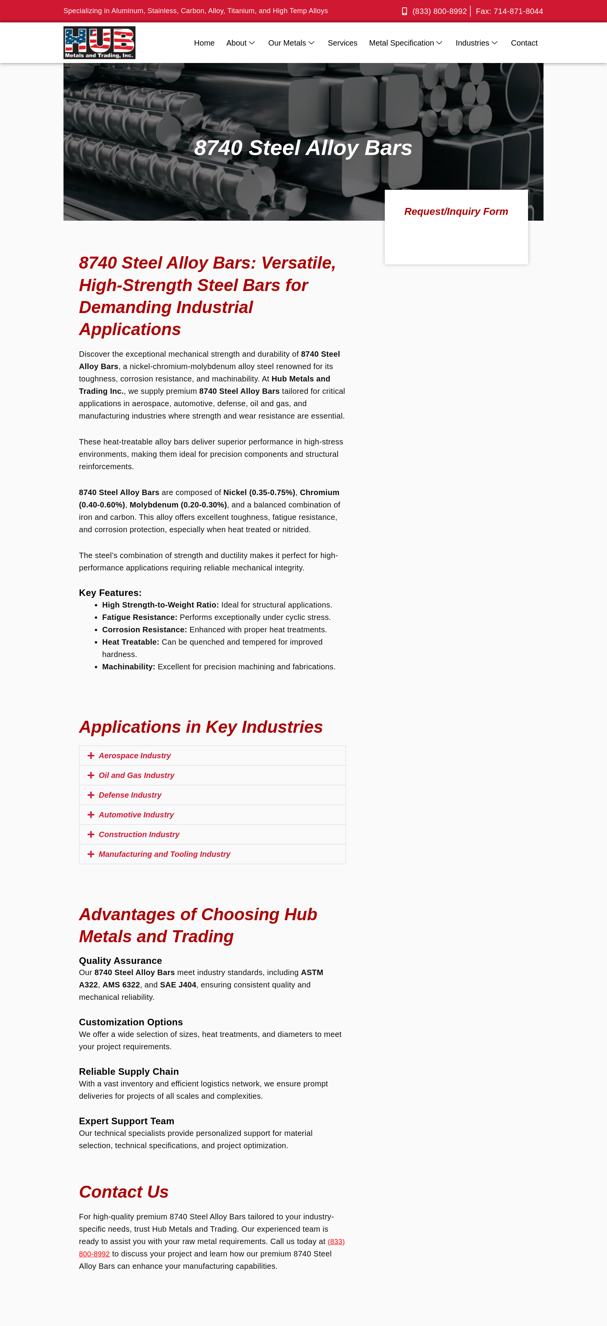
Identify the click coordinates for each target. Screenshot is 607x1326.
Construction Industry (139, 834)
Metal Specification (406, 43)
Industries (477, 43)
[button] (212, 755)
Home (204, 43)
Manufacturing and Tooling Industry (164, 854)
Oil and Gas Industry (137, 775)
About (241, 43)
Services (343, 43)
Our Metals (292, 43)
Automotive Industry (136, 814)
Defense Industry (130, 795)
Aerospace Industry (135, 755)
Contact (524, 43)
